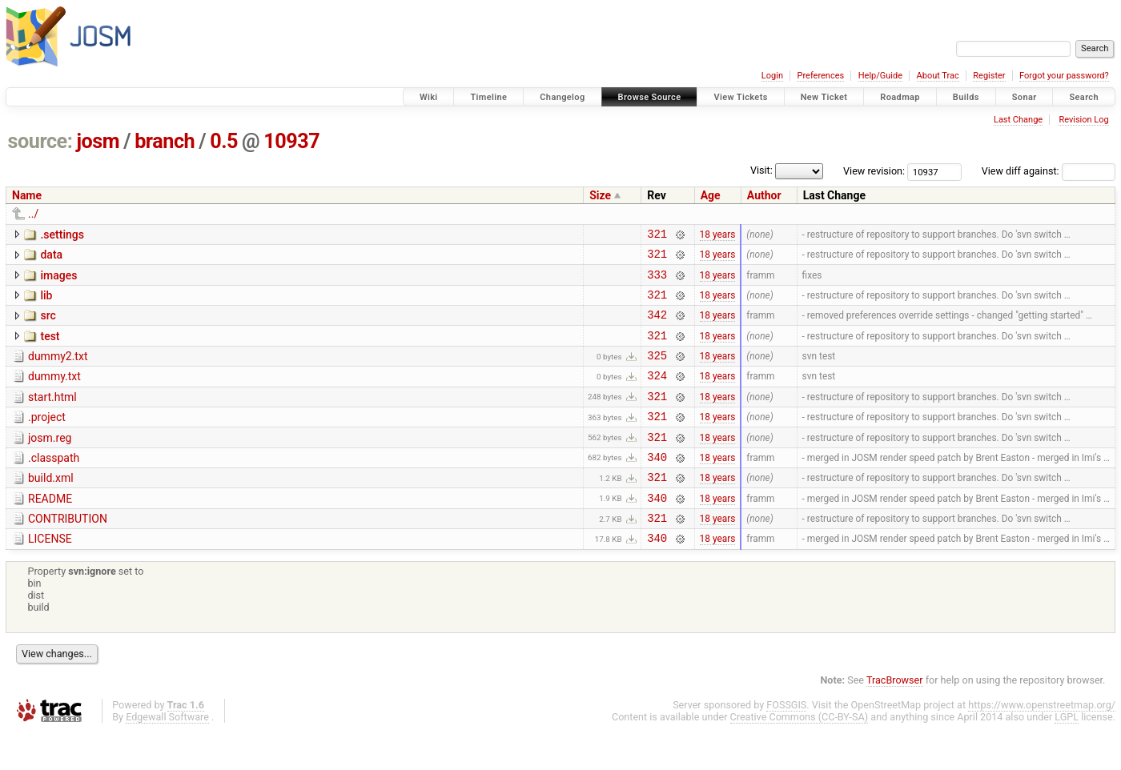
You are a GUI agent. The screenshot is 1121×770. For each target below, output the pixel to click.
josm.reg (49, 461)
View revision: (874, 171)
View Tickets (740, 97)
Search (1084, 97)
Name (27, 195)
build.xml (51, 506)
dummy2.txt (57, 370)
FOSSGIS (786, 743)
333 (657, 281)
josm (97, 141)
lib (46, 302)
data (51, 257)
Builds (966, 97)
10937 (291, 141)
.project (47, 438)
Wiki (429, 97)
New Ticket (824, 97)
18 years (718, 235)
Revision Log (1083, 119)
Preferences (820, 75)
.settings (61, 234)
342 (657, 326)
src (47, 325)
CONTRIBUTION (67, 552)
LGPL (1067, 755)
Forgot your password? (1064, 75)
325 (657, 371)
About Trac (938, 75)
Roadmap (900, 97)
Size (600, 195)
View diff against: (1048, 171)
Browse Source (649, 97)
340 (657, 485)
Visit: (761, 170)
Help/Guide (880, 75)
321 (657, 235)
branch (165, 141)
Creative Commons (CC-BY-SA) (799, 755)
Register (989, 75)
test (49, 348)
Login (772, 75)
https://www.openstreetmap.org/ (1041, 743)
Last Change (1018, 119)
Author (764, 195)
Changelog (562, 97)
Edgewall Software (167, 755)
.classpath (53, 484)
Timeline (488, 97)
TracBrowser (894, 718)
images (58, 280)
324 (657, 394)
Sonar (1024, 97)
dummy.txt (54, 393)
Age (711, 195)
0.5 (224, 141)
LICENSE (50, 574)
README (50, 529)
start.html (52, 416)
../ (33, 213)
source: (40, 141)
